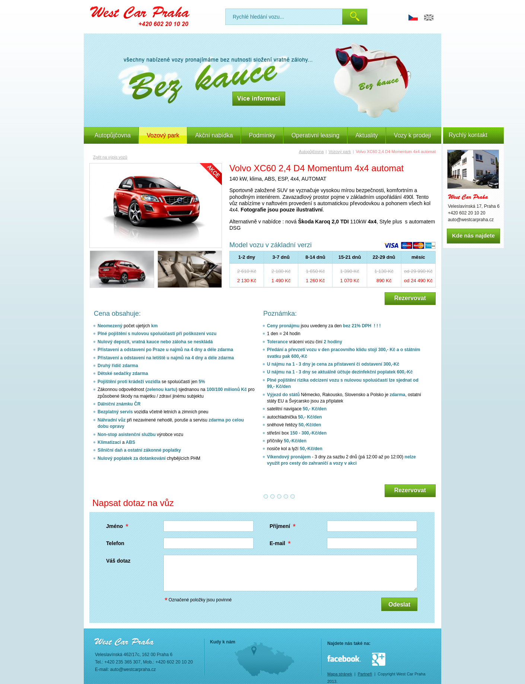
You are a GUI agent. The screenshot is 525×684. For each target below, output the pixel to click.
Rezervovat (410, 298)
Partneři (365, 674)
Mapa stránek (339, 674)
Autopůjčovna (113, 135)
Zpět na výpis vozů (110, 157)
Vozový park (339, 151)
